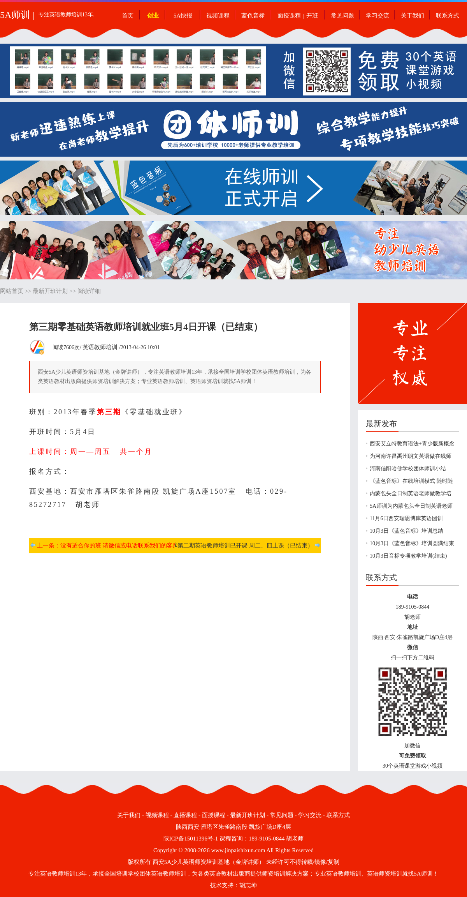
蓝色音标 (253, 15)
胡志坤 (248, 885)
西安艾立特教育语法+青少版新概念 (412, 444)
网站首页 (11, 291)
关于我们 (412, 15)
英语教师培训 (100, 347)
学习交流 (377, 15)
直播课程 (185, 815)
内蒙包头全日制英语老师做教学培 (410, 493)
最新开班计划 (50, 291)
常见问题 (342, 15)
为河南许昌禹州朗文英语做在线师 (410, 456)
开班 (312, 15)
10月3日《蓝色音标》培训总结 (406, 531)
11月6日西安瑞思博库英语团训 (406, 518)
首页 (127, 15)
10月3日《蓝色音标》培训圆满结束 (412, 543)
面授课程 (289, 15)
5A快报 (183, 15)
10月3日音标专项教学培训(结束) (408, 556)
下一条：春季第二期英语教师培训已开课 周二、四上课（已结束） (227, 545)
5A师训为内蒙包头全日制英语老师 (411, 506)
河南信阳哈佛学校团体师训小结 (408, 468)
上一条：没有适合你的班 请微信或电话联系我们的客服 (108, 545)
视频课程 (218, 15)
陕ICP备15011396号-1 (190, 838)
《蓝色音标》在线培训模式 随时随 (411, 481)
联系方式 (447, 15)
